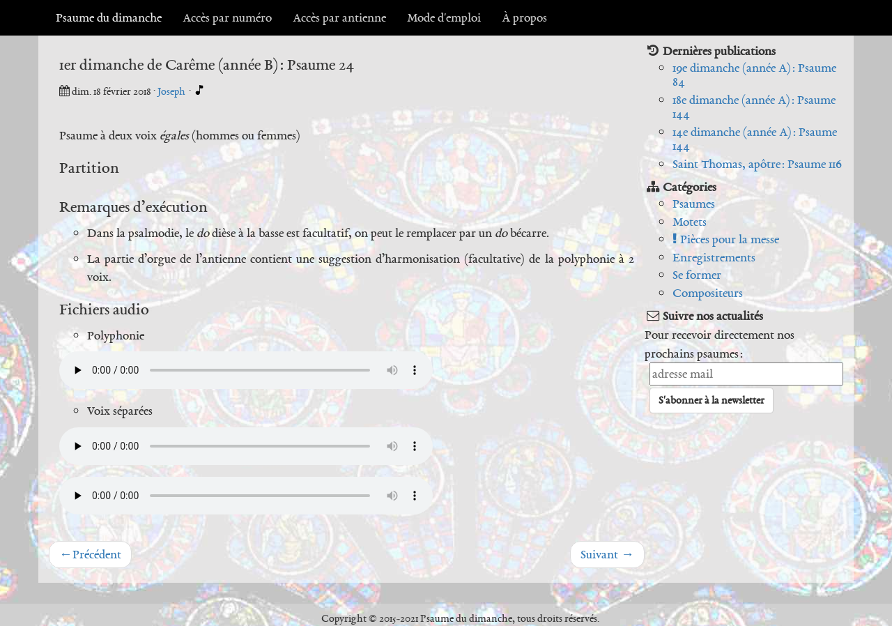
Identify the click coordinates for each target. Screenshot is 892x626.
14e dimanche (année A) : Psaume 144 (754, 139)
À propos (524, 17)
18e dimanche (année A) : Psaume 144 (754, 107)
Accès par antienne (339, 17)
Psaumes (693, 203)
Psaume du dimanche (109, 17)
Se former (696, 274)
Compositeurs (707, 292)
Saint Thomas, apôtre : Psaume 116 (757, 163)
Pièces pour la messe (725, 239)
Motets (689, 221)
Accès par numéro (227, 17)
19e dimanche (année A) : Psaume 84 (754, 75)
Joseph (172, 91)
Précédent (90, 554)
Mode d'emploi (444, 17)
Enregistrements (713, 257)
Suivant (607, 554)
